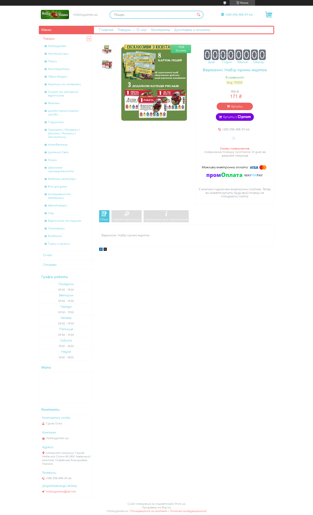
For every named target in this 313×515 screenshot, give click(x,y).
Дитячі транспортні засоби (63, 113)
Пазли (52, 61)
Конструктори (59, 69)
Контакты (160, 30)
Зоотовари (56, 228)
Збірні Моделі (57, 76)
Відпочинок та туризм (64, 220)
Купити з (237, 117)
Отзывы (50, 265)
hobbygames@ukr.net (61, 491)
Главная (106, 30)
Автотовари (57, 205)
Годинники (56, 122)
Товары (124, 30)
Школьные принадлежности (61, 169)
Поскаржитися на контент (149, 511)
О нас (142, 30)
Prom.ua (180, 504)
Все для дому (57, 186)
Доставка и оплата (192, 30)
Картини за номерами (64, 84)
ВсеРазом (55, 236)
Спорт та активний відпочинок (63, 94)
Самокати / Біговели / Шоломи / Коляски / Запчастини (64, 133)
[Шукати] (199, 15)
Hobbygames (57, 46)
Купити (237, 106)
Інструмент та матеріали (59, 196)
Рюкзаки (54, 103)
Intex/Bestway (58, 144)
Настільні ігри (58, 53)
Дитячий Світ (58, 152)
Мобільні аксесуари (62, 179)
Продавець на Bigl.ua (156, 507)
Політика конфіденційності (188, 511)
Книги (52, 160)
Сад (51, 213)
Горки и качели (59, 243)
